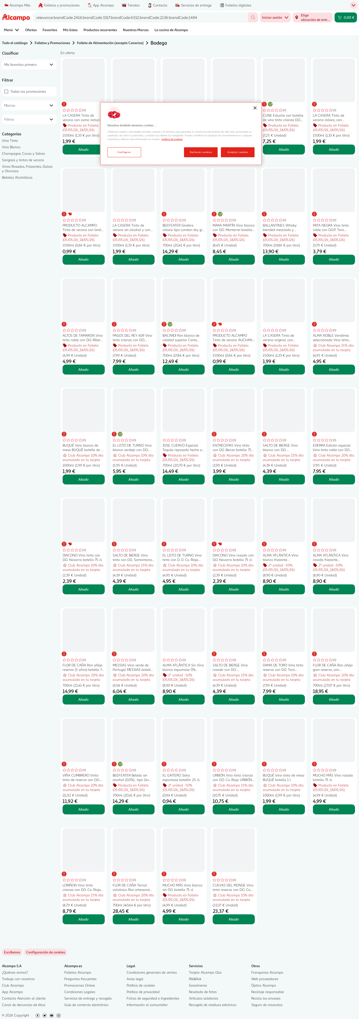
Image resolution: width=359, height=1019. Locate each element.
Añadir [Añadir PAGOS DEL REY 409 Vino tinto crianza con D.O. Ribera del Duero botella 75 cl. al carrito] (133, 369)
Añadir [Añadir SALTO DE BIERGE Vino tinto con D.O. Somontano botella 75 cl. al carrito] (133, 589)
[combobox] (140, 17)
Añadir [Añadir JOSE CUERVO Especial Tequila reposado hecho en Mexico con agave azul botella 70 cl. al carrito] (184, 479)
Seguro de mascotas (266, 1005)
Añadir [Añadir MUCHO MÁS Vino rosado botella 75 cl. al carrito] (334, 809)
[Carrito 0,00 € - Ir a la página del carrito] (346, 17)
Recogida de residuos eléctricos (212, 1005)
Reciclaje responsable (267, 992)
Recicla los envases (265, 998)
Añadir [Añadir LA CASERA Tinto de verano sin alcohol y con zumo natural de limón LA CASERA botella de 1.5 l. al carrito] (133, 259)
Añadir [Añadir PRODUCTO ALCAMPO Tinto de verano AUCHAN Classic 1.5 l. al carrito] (234, 369)
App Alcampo (12, 992)
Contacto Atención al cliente (24, 998)
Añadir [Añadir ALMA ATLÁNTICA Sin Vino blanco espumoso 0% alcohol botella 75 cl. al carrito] (184, 699)
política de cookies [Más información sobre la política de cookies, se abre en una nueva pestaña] (172, 139)
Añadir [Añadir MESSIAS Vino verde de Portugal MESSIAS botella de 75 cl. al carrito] (133, 699)
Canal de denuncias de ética (23, 1005)
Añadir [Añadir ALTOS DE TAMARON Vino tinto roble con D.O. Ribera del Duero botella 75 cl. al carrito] (83, 369)
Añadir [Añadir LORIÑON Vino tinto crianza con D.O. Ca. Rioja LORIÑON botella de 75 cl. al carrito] (83, 919)
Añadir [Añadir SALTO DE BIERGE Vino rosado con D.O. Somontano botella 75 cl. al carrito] (234, 699)
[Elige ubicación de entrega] (313, 17)
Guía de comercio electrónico (86, 1005)
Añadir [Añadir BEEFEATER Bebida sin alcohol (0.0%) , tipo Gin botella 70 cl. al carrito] (133, 809)
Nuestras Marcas (136, 30)
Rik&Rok (195, 979)
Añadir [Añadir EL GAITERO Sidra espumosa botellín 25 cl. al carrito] (184, 809)
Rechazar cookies (201, 152)
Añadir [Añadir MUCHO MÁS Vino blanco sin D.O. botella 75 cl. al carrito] (184, 919)
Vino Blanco (11, 147)
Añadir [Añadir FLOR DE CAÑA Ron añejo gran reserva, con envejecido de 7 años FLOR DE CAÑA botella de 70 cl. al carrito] (334, 699)
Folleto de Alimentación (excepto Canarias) (110, 43)
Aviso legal (135, 979)
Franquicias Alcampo (267, 972)
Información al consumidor (147, 1005)
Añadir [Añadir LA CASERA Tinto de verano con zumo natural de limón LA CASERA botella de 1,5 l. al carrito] (83, 149)
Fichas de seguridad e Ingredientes (153, 998)
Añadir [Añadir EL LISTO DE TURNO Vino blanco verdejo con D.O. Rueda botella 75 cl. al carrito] (133, 479)
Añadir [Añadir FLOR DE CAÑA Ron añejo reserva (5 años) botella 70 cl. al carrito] (83, 699)
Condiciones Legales (79, 992)
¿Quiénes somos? (15, 972)
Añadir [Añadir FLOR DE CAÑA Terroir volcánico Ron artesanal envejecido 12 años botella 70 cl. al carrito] (133, 919)
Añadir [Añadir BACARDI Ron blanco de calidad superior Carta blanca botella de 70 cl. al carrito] (184, 369)
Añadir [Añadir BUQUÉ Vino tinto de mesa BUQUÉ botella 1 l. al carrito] (284, 809)
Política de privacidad (143, 992)
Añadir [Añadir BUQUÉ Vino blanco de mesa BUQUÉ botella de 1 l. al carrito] (83, 479)
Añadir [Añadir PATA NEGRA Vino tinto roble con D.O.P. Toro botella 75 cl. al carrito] (334, 259)
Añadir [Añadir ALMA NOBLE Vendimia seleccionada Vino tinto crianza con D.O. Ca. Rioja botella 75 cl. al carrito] (334, 369)
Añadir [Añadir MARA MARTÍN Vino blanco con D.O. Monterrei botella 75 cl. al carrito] (234, 259)
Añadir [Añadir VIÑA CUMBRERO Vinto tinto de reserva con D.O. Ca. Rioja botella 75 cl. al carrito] (83, 809)
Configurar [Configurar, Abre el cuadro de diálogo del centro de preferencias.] (124, 152)
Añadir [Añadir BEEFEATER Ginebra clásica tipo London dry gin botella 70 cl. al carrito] (184, 259)
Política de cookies (141, 985)
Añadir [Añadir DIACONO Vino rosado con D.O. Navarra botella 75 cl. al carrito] (234, 589)
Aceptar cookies (238, 152)
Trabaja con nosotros (18, 979)
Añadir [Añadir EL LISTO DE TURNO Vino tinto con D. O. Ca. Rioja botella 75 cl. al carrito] (184, 589)
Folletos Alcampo (77, 972)
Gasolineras (198, 985)
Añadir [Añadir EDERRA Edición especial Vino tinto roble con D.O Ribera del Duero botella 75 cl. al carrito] (334, 479)
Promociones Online (79, 985)
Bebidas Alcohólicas (17, 177)
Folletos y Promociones (52, 43)
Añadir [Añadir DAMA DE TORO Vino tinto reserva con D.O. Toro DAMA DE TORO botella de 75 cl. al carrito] (284, 699)
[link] (45, 952)
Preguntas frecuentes (80, 979)
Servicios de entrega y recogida (88, 998)
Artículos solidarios (203, 998)
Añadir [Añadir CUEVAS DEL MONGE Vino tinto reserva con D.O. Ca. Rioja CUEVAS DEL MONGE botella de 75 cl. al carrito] (234, 919)
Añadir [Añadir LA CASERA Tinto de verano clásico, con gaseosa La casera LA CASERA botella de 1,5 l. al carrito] (334, 149)
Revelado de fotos (203, 992)
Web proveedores (264, 979)
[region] (181, 133)
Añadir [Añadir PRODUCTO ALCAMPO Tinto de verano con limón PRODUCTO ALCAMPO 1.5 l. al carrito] (83, 259)
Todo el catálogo (15, 43)
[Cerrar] (255, 107)
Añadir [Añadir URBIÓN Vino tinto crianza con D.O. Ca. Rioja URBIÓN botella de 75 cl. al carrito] (234, 809)
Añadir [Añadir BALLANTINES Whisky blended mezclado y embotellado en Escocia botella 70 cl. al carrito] (284, 259)
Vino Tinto (10, 140)
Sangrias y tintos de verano (23, 160)
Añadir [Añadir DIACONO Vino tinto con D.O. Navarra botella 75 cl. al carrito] (83, 589)
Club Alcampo (13, 985)
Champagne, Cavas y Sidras (23, 153)
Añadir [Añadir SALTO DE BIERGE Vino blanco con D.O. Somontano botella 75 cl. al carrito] (284, 479)
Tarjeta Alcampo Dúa (205, 972)
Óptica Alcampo (263, 985)
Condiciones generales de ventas (152, 972)
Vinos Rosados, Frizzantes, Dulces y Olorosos (27, 168)
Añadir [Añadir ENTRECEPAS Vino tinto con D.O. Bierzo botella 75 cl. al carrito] (234, 479)
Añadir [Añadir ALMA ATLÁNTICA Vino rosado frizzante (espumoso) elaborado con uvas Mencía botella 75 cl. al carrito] (334, 589)
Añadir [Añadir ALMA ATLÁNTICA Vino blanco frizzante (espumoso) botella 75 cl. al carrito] (284, 589)
